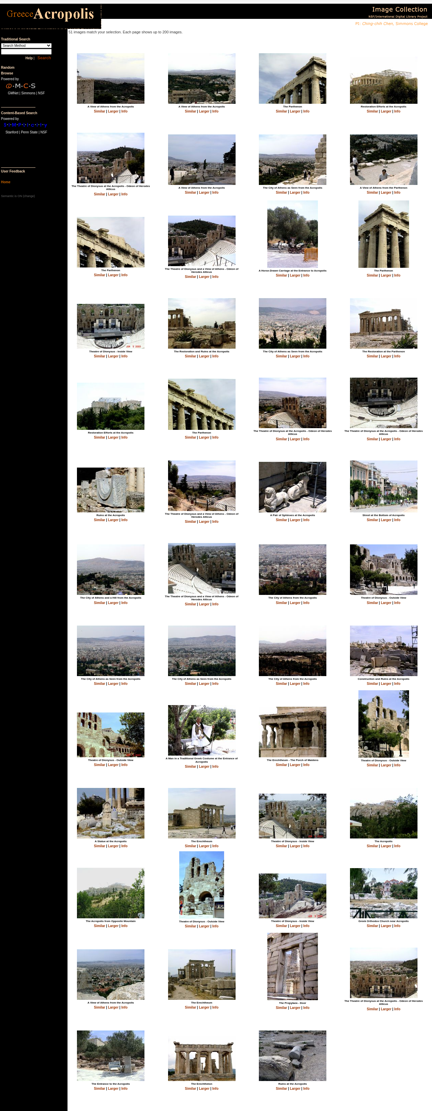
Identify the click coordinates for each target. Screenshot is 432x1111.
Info (124, 111)
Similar (99, 111)
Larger (113, 111)
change (29, 196)
